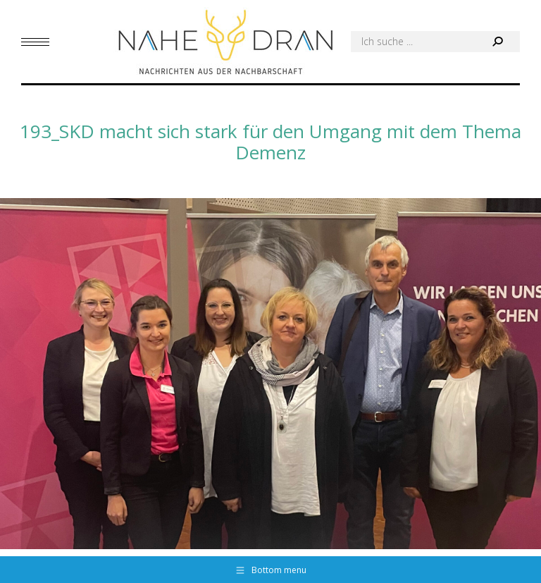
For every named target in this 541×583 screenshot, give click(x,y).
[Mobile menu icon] (35, 42)
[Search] (435, 41)
